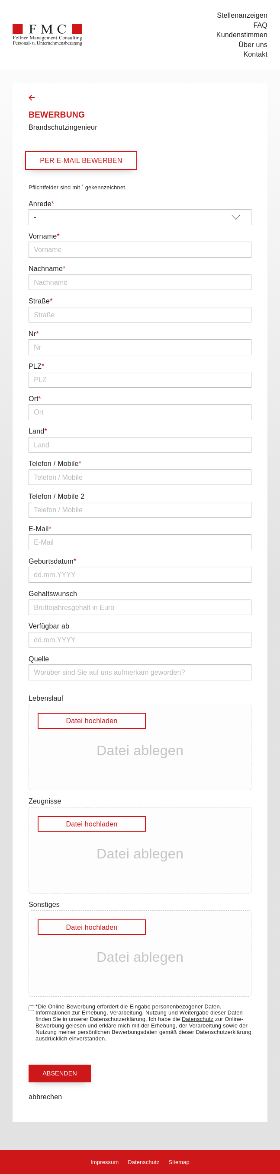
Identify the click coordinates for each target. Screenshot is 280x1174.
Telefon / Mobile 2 (56, 496)
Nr (34, 334)
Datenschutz (197, 1019)
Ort (35, 398)
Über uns (252, 44)
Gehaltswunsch (53, 593)
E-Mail (40, 529)
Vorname (44, 236)
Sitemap (178, 1162)
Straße (41, 301)
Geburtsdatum (52, 561)
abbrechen (45, 1097)
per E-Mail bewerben (81, 160)
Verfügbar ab (49, 626)
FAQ (260, 25)
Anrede (41, 203)
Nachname (47, 268)
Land (38, 431)
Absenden (59, 1073)
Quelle (39, 659)
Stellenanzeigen (242, 15)
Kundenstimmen (241, 34)
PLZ (36, 366)
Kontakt (255, 54)
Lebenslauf (46, 698)
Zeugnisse (45, 801)
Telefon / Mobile (55, 463)
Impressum (104, 1162)
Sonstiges (44, 904)
